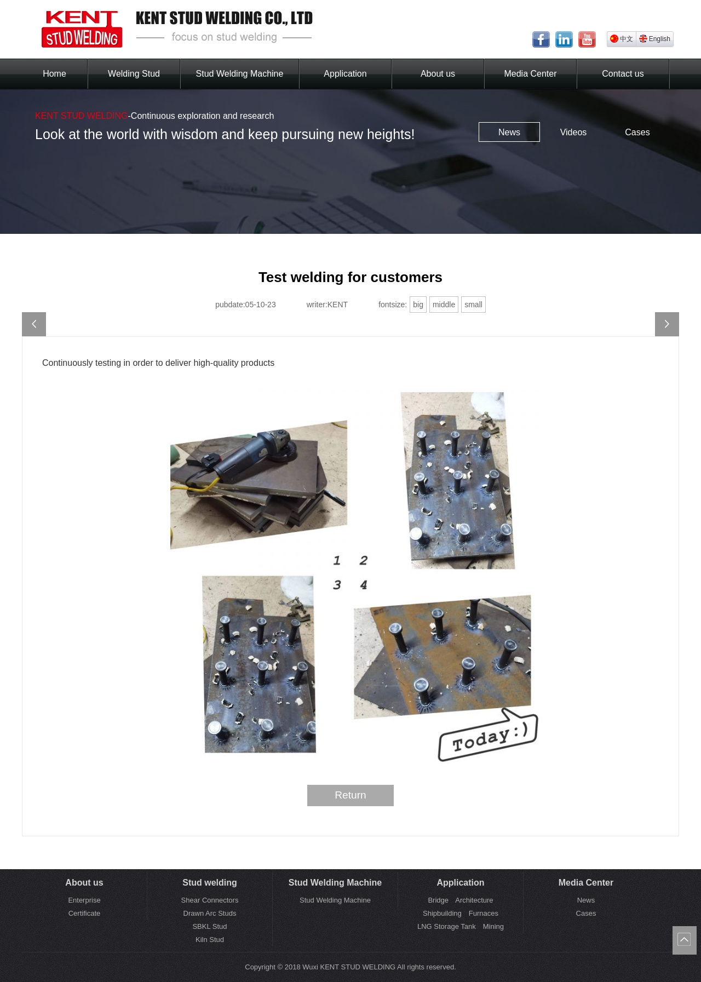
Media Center (530, 73)
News (509, 132)
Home (54, 73)
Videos (573, 132)
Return (350, 795)
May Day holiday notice (34, 324)
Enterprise (84, 900)
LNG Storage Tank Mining (460, 926)
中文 (621, 39)
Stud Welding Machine (240, 73)
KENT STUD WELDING (81, 115)
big (418, 304)
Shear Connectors (210, 900)
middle (444, 304)
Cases (637, 132)
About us (438, 73)
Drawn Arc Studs (210, 913)
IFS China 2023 (667, 324)
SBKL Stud (209, 926)
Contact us (622, 73)
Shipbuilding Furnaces (460, 913)
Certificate (84, 913)
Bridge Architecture (460, 900)
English (654, 39)
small (473, 304)
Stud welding (209, 882)
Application (345, 73)
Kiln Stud (210, 939)
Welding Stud (134, 73)
